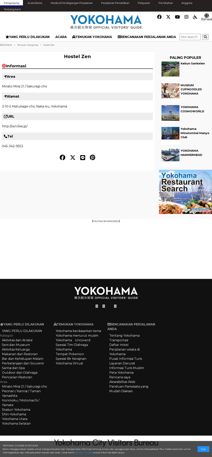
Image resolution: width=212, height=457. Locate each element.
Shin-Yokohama (14, 414)
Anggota (186, 2)
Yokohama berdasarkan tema (78, 331)
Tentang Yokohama (124, 335)
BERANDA (6, 44)
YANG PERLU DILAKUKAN (28, 37)
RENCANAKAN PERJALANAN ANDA (147, 37)
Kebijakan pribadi (83, 452)
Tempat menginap (27, 44)
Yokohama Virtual (69, 363)
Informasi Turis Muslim (126, 368)
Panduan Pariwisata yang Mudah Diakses (128, 389)
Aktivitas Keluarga (16, 349)
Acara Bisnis (35, 2)
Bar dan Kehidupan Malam (22, 359)
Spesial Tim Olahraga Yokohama (72, 347)
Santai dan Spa (13, 368)
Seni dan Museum (16, 345)
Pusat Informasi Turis (125, 359)
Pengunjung (11, 2)
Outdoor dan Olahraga (19, 372)
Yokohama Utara (14, 419)
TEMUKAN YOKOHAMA (92, 37)
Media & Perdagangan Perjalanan (72, 2)
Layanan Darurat (122, 363)
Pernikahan (166, 2)
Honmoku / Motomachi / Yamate (20, 403)
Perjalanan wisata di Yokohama (124, 352)
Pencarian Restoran (17, 377)
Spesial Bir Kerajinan (71, 359)
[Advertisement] (106, 250)
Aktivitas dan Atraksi (17, 340)
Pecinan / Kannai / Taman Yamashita (21, 393)
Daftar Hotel (119, 345)
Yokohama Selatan (16, 423)
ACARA (61, 37)
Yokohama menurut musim (77, 335)
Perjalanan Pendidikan (115, 2)
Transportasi (118, 340)
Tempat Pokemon (70, 354)
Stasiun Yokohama (16, 409)
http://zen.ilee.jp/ (14, 126)
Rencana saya (119, 377)
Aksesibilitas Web (122, 382)
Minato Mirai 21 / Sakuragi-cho (24, 86)
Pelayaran (144, 2)
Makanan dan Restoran (20, 354)
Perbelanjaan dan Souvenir (23, 363)
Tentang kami (12, 9)
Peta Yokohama (121, 372)
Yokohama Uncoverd (73, 340)
